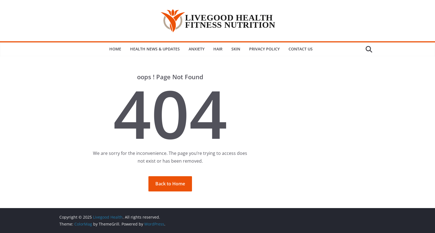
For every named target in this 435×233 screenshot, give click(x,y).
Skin (235, 49)
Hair (217, 49)
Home (115, 49)
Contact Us (301, 49)
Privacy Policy (264, 49)
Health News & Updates (155, 49)
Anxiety (196, 49)
